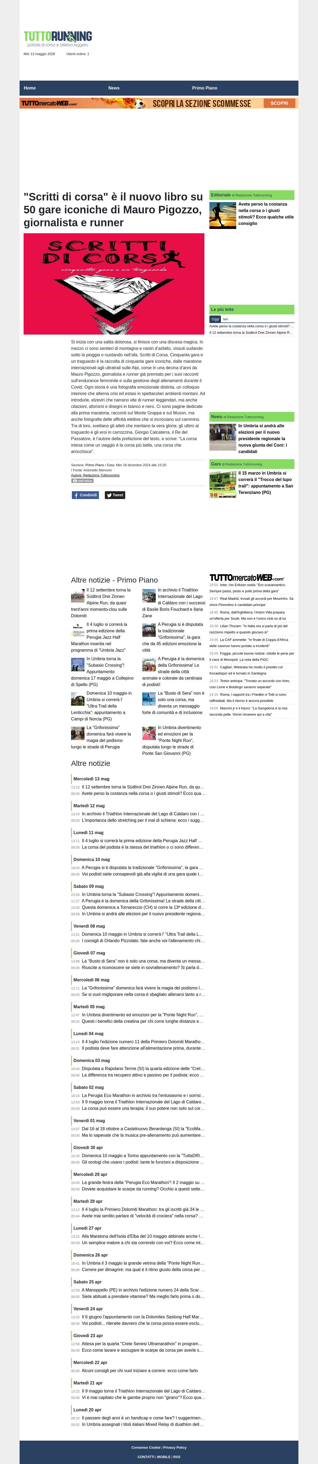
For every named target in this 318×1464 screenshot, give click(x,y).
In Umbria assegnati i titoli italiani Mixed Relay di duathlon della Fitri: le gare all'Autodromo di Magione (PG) (183, 1424)
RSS (176, 1457)
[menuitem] (290, 88)
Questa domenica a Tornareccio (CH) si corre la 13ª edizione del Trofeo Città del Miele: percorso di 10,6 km (184, 907)
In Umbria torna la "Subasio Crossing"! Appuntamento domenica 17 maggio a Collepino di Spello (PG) (102, 671)
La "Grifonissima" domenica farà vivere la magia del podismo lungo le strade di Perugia (164, 988)
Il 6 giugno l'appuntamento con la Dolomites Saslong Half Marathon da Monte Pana (161, 1317)
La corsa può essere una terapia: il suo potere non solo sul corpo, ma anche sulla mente (166, 1108)
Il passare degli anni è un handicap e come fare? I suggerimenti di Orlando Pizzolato (162, 1418)
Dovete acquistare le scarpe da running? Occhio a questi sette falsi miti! (150, 1189)
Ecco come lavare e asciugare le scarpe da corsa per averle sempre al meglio (156, 1350)
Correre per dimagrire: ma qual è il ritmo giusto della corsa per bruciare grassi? (157, 1269)
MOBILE (164, 1457)
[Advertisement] (196, 42)
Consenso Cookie (145, 1447)
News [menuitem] (114, 88)
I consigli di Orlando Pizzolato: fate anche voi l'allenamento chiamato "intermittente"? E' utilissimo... (176, 940)
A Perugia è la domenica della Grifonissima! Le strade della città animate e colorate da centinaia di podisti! (173, 671)
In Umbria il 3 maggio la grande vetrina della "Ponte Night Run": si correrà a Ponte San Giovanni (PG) (178, 1263)
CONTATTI (146, 1457)
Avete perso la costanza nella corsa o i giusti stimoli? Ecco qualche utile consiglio (159, 793)
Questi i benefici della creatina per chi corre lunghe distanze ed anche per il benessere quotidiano (174, 1021)
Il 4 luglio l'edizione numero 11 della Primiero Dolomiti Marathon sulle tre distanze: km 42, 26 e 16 (174, 1041)
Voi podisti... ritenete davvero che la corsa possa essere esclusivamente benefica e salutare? (170, 1323)
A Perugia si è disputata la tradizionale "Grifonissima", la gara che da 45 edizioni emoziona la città (172, 637)
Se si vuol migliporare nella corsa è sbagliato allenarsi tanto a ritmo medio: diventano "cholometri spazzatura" (185, 994)
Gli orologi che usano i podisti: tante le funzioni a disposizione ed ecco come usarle (161, 1162)
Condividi (85, 495)
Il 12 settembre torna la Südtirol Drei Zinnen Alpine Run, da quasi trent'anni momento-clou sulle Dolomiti (101, 603)
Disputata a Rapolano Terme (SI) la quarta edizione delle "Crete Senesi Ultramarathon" (164, 1068)
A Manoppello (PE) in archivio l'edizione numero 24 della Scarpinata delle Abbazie (159, 1290)
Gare (216, 464)
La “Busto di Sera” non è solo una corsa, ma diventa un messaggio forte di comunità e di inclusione (176, 961)
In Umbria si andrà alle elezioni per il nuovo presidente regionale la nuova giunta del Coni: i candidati (177, 914)
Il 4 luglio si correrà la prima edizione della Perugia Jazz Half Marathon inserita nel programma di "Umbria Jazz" (99, 637)
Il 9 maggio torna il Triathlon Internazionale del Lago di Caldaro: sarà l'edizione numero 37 (167, 1391)
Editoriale (221, 195)
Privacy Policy (175, 1447)
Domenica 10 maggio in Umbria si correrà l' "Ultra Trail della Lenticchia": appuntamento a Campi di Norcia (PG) (101, 706)
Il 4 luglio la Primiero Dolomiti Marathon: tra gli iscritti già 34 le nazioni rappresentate (162, 1209)
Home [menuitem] (30, 88)
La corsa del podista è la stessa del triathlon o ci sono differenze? (144, 847)
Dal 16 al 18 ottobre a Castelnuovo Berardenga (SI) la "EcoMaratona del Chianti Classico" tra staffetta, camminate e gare (197, 1128)
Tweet (115, 495)
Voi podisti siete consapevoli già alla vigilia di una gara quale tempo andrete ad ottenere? (166, 874)
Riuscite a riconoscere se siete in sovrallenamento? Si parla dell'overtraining (154, 967)
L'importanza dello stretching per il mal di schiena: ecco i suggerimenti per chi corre (161, 820)
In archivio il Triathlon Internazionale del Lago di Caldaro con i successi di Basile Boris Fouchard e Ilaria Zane (173, 603)
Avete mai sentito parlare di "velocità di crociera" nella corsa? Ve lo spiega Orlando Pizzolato (169, 1216)
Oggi (215, 319)
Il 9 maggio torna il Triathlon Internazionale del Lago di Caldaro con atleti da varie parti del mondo (174, 1102)
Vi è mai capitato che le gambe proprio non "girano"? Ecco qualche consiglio (154, 1397)
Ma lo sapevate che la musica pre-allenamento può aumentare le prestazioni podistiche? (166, 1135)
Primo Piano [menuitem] (204, 88)
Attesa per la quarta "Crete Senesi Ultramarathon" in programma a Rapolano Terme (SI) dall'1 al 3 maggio (182, 1343)
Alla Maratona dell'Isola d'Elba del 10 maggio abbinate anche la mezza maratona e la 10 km (169, 1236)
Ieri (225, 319)
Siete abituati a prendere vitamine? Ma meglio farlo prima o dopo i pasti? (151, 1296)
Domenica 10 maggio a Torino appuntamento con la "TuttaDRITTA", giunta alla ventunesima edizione (178, 1155)
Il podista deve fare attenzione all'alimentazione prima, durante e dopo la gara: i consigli (165, 1048)
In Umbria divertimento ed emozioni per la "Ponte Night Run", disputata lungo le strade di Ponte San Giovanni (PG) (171, 740)
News (216, 416)
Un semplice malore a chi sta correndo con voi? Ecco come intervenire (149, 1242)
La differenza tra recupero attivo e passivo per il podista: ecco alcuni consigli (154, 1075)
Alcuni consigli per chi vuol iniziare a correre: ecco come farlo (140, 1370)
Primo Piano (94, 465)
